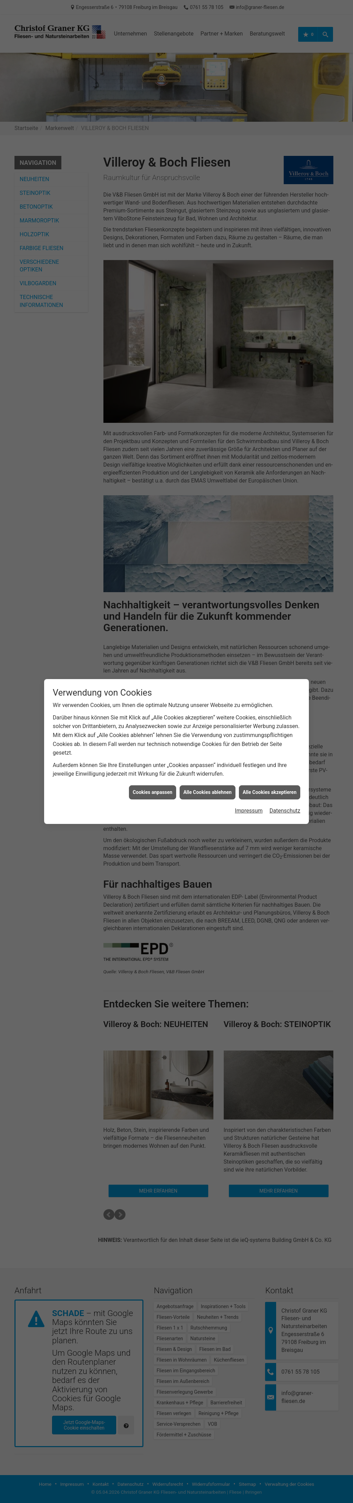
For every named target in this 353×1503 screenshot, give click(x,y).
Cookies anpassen (152, 767)
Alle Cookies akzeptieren (269, 767)
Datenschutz (285, 786)
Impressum (249, 786)
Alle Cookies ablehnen (207, 767)
